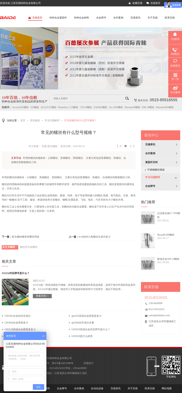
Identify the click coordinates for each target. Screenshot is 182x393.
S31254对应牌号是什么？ (15, 273)
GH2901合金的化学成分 (18, 316)
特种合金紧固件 (58, 17)
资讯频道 (35, 120)
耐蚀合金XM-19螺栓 (168, 259)
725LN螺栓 (86, 107)
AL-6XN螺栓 (116, 107)
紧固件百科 (151, 162)
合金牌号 (101, 17)
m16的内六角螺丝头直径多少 (95, 236)
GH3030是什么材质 (82, 336)
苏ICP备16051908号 (62, 363)
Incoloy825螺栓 (20, 107)
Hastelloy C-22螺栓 (68, 107)
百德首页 (35, 18)
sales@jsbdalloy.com (159, 315)
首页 (22, 120)
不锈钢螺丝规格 (156, 169)
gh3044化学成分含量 (83, 322)
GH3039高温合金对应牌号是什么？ (91, 329)
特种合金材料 (81, 17)
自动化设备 (97, 388)
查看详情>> (42, 296)
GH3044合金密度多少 (16, 322)
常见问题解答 (52, 120)
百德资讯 (135, 17)
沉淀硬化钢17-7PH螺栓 (168, 215)
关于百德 (153, 17)
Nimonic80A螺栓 (165, 107)
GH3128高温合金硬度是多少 (20, 329)
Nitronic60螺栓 (132, 107)
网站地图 (167, 388)
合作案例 (118, 17)
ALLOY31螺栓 (48, 107)
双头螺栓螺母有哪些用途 (25, 236)
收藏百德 (137, 3)
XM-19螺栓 (148, 107)
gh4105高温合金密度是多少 (87, 316)
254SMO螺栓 (100, 107)
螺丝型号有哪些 (28, 247)
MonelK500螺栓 (165, 234)
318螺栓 (34, 107)
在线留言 (155, 3)
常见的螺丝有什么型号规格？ (80, 120)
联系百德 (170, 17)
